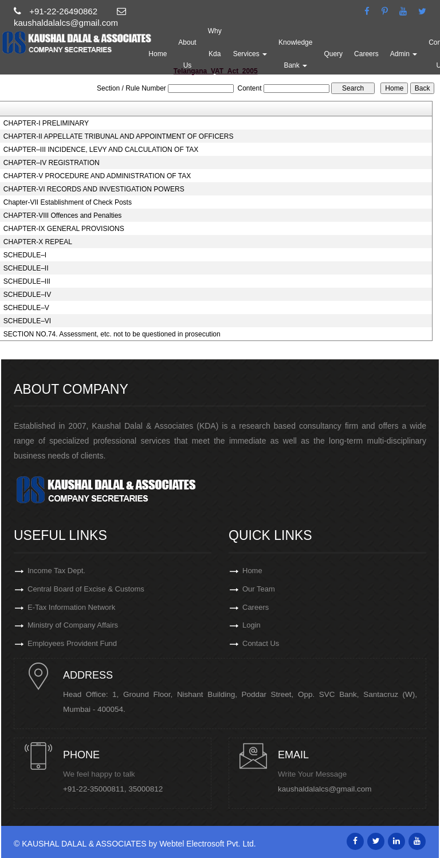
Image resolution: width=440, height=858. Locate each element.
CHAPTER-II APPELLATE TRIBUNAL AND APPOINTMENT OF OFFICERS (118, 136)
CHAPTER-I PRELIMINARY (46, 123)
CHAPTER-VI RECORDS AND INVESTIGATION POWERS (93, 189)
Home (158, 54)
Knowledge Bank (296, 53)
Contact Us (260, 644)
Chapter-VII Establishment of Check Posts (67, 202)
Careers (367, 54)
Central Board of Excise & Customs (86, 589)
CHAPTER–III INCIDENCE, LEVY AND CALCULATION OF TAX (101, 150)
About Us (188, 53)
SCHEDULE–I (24, 255)
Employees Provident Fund (72, 644)
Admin (404, 54)
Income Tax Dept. (56, 570)
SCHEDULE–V (26, 308)
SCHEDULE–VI (27, 321)
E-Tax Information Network (71, 607)
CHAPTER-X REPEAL (37, 242)
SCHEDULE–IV (27, 295)
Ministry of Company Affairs (73, 625)
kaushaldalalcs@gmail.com (325, 789)
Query (333, 54)
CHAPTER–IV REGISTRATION (51, 163)
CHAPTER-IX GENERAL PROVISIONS (63, 229)
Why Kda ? (215, 54)
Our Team (258, 589)
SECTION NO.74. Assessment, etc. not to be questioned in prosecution (112, 334)
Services (251, 54)
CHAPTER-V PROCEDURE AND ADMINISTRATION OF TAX (97, 176)
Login (251, 625)
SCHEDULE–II (26, 268)
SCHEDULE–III (26, 281)
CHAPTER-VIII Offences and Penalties (62, 215)
